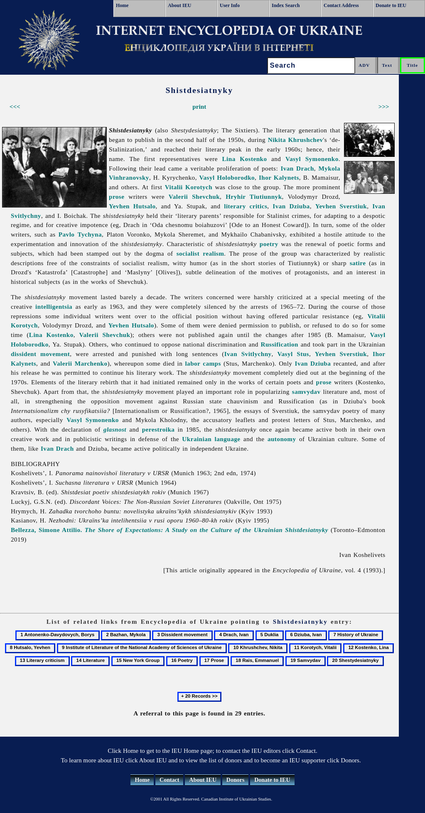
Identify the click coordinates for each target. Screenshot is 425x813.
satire (358, 262)
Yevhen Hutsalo (132, 206)
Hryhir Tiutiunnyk (254, 196)
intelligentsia (53, 306)
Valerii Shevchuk (194, 196)
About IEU (179, 5)
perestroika (158, 429)
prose (116, 196)
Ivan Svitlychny (248, 353)
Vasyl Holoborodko (227, 177)
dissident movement (40, 353)
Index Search (286, 5)
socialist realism (200, 253)
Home (122, 5)
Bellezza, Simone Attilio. (169, 529)
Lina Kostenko (244, 158)
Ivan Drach (297, 168)
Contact (169, 780)
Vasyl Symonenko (312, 158)
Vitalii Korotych (188, 186)
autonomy (282, 438)
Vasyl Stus (293, 353)
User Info (230, 5)
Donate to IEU (391, 5)
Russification (279, 344)
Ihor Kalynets (279, 177)
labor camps (203, 363)
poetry (269, 243)
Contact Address (341, 5)
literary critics (245, 206)
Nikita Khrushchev (295, 139)
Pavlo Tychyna (80, 234)
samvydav (306, 391)
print (199, 106)
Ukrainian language (211, 438)
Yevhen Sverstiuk (341, 206)
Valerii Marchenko (80, 363)
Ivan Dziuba (291, 206)
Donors (235, 780)
